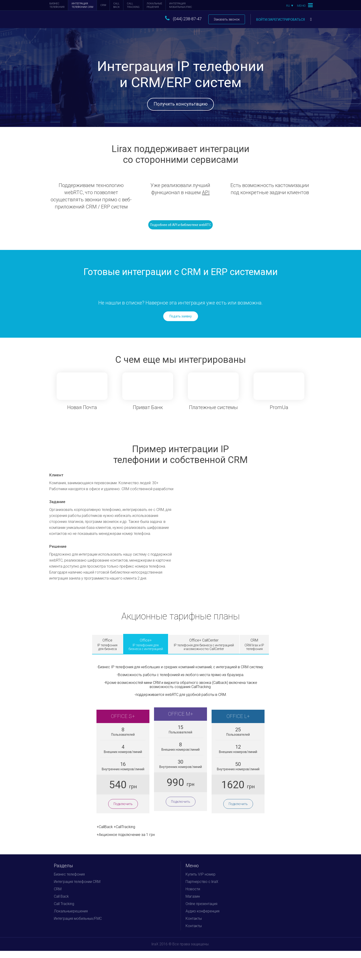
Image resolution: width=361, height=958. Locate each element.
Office (107, 651)
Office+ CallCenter (204, 651)
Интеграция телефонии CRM (82, 5)
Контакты (194, 925)
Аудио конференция (202, 918)
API (206, 199)
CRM (103, 5)
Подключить (123, 811)
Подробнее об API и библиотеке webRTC (180, 232)
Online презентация (201, 911)
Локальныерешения (154, 5)
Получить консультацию (180, 106)
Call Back (116, 5)
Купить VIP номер (200, 881)
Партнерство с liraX (202, 889)
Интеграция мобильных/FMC (180, 5)
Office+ (145, 651)
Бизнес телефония (56, 5)
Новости (193, 896)
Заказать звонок (227, 19)
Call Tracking (133, 5)
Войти (284, 19)
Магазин (193, 903)
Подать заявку (180, 323)
